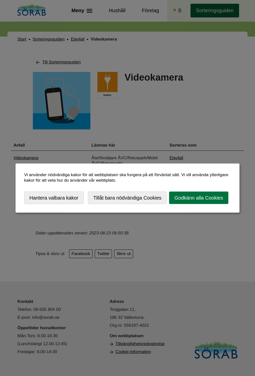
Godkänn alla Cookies (198, 197)
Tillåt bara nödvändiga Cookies (127, 197)
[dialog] (127, 188)
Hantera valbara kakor (53, 197)
